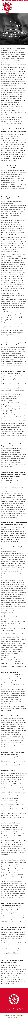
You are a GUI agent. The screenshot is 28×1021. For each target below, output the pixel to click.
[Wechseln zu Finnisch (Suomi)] (10, 1015)
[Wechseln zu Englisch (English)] (14, 1017)
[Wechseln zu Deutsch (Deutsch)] (21, 1015)
